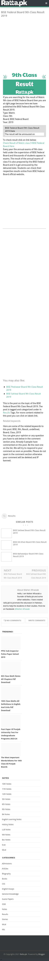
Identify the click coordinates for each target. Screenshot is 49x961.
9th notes (6, 809)
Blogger (41, 954)
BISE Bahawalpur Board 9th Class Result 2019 (28, 555)
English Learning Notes (11, 819)
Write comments (36, 620)
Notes (4, 909)
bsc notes (6, 839)
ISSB (4, 904)
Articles (5, 868)
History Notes (8, 824)
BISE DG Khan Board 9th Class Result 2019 (30, 543)
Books (4, 878)
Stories (5, 919)
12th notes (6, 794)
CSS (3, 884)
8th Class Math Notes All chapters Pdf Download (10, 679)
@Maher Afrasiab (22, 609)
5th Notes (6, 799)
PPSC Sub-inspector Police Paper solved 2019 (10, 654)
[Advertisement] (24, 43)
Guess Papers (8, 899)
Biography (6, 873)
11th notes (6, 789)
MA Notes (6, 834)
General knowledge (10, 894)
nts (3, 929)
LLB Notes (6, 829)
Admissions (7, 863)
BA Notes (6, 814)
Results (6, 412)
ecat (3, 845)
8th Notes (6, 804)
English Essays (8, 889)
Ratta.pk (23, 954)
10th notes (6, 784)
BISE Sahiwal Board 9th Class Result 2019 (29, 531)
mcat (4, 850)
